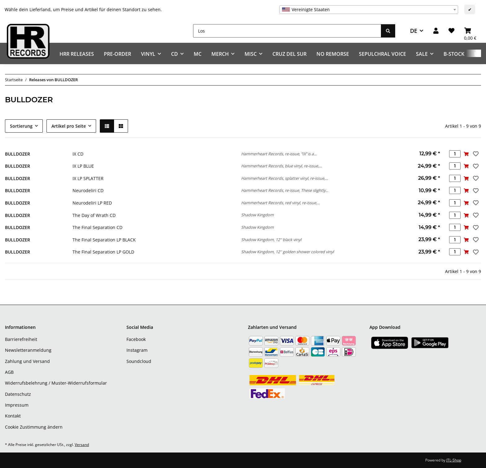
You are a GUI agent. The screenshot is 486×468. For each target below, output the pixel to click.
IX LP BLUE (83, 166)
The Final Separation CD (97, 227)
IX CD (78, 154)
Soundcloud (138, 361)
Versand (82, 444)
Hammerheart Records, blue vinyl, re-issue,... (281, 166)
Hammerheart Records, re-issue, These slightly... (284, 190)
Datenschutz (18, 394)
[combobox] (368, 9)
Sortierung (21, 126)
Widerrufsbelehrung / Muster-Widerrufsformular (56, 383)
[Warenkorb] (470, 31)
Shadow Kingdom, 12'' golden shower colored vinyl (287, 251)
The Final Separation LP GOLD (103, 252)
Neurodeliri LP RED (92, 203)
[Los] (287, 31)
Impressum (17, 405)
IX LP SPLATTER (88, 178)
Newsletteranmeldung (28, 350)
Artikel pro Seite (68, 126)
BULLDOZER (17, 154)
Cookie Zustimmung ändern (34, 427)
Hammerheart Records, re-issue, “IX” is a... (278, 154)
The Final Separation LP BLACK (104, 240)
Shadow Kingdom (257, 215)
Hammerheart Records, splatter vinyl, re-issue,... (284, 178)
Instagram (137, 350)
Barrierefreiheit (21, 339)
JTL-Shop (453, 460)
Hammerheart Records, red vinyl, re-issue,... (280, 202)
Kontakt (13, 416)
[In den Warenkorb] (466, 153)
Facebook (136, 339)
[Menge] (454, 154)
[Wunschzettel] (451, 31)
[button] (436, 31)
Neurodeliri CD (88, 190)
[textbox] (369, 10)
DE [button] (413, 30)
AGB (9, 372)
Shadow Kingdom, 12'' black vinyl (271, 239)
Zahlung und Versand (27, 361)
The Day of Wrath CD (94, 215)
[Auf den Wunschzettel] (475, 153)
